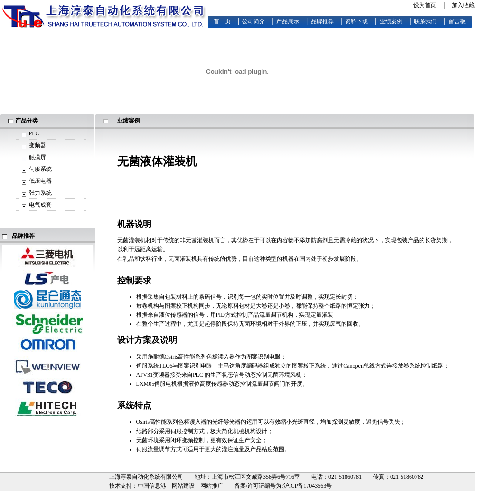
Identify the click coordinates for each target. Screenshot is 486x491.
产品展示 (287, 21)
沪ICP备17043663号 (307, 485)
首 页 (222, 21)
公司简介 (253, 21)
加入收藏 (463, 5)
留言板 (457, 21)
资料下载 (356, 21)
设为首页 (424, 5)
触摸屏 (37, 157)
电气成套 (40, 204)
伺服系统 (40, 169)
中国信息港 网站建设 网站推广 (180, 485)
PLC (34, 133)
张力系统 (40, 192)
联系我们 (425, 21)
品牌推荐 (322, 21)
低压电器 (40, 181)
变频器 (37, 145)
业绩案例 (391, 21)
